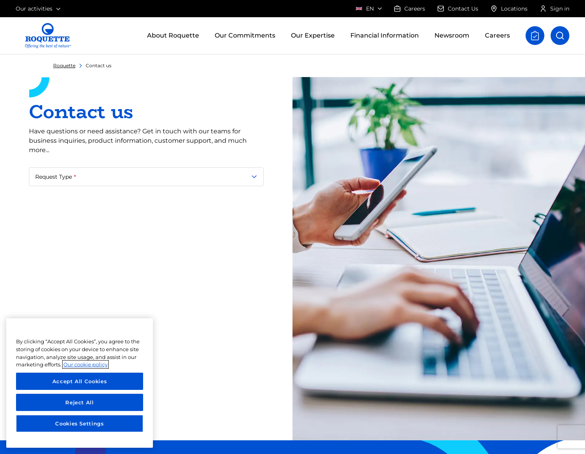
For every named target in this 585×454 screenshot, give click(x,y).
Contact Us (458, 8)
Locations (509, 8)
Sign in (554, 8)
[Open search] (560, 35)
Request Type (54, 176)
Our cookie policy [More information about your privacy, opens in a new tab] (85, 364)
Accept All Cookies (79, 381)
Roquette (64, 65)
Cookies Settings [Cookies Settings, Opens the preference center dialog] (79, 423)
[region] (79, 383)
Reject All (79, 402)
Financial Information (384, 35)
